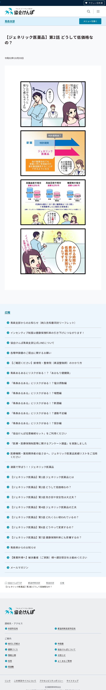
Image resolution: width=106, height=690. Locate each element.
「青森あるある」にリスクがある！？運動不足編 (38, 413)
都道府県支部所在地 (67, 628)
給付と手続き (14, 643)
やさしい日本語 (96, 3)
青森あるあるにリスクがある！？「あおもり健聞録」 (41, 373)
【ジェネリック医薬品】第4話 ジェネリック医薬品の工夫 (43, 507)
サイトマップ (73, 680)
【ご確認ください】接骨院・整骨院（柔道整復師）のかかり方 (46, 363)
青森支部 (10, 21)
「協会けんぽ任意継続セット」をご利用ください (38, 433)
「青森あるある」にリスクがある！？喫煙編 (36, 393)
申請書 (61, 643)
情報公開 (12, 655)
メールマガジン (19, 567)
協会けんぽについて (67, 649)
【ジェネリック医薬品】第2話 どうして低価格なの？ (40, 487)
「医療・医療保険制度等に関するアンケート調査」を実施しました (48, 443)
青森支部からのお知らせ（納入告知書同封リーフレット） (43, 322)
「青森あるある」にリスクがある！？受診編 (36, 423)
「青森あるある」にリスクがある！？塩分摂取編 (38, 383)
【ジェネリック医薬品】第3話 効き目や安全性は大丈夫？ (43, 497)
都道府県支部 (34, 582)
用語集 (11, 666)
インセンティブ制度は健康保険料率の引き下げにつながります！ (47, 332)
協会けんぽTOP (15, 582)
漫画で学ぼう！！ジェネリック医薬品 (32, 467)
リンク (8, 680)
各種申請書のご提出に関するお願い (30, 353)
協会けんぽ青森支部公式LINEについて (32, 343)
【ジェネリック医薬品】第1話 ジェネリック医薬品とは (42, 477)
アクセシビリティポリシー (51, 680)
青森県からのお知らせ (23, 547)
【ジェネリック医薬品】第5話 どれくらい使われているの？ (44, 517)
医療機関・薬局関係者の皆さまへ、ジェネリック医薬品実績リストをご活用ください (53, 455)
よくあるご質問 (65, 661)
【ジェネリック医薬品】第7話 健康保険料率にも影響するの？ (46, 537)
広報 (7, 312)
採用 (10, 661)
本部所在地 (13, 628)
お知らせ (62, 655)
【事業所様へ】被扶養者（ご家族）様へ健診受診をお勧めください (48, 557)
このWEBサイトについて (25, 680)
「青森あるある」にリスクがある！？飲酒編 (36, 403)
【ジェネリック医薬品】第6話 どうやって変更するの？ (42, 527)
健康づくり (13, 649)
